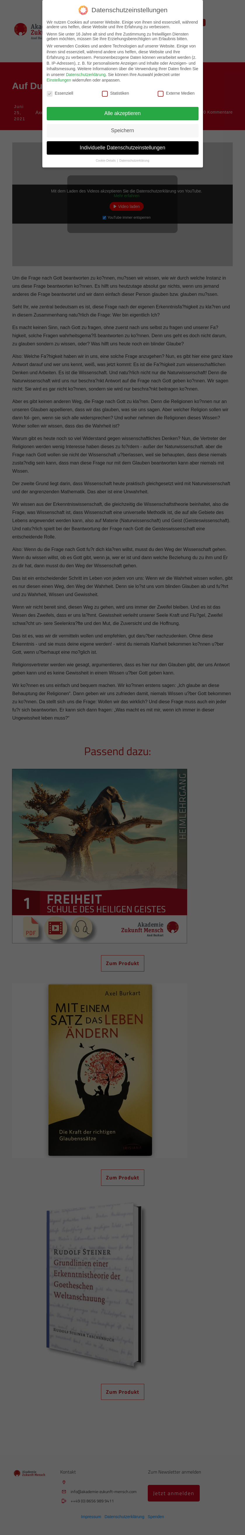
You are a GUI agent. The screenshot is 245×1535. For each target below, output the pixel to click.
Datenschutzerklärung (86, 74)
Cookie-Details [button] (106, 160)
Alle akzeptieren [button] (122, 113)
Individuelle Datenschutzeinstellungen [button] (122, 148)
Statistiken (115, 93)
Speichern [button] (122, 130)
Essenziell (60, 93)
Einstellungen (59, 80)
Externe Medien (176, 93)
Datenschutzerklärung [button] (134, 160)
